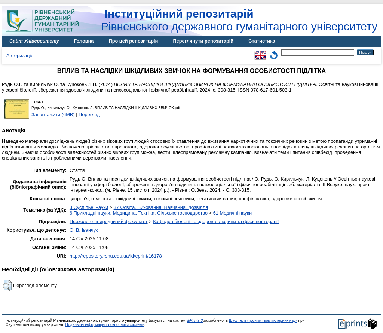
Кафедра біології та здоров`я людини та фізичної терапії (216, 221)
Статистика (261, 41)
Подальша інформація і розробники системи (104, 325)
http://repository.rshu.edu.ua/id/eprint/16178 (116, 256)
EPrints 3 (195, 320)
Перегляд (89, 114)
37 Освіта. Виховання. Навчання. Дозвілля (161, 207)
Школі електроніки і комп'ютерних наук (263, 320)
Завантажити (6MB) (53, 114)
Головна (84, 41)
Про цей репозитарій (133, 41)
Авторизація (19, 55)
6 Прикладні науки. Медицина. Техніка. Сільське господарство (139, 213)
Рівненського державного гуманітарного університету (239, 20)
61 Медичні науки (232, 213)
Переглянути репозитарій (203, 41)
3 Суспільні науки (89, 207)
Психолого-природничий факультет (109, 221)
